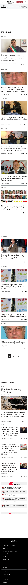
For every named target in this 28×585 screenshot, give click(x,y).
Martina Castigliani (7, 153)
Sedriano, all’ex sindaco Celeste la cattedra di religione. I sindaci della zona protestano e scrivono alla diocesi (13, 89)
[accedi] (25, 2)
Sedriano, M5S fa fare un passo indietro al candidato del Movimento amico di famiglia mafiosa (14, 178)
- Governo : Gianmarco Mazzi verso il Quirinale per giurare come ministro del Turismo (13, 509)
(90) (25, 349)
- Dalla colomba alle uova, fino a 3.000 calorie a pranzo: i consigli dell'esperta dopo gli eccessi (12, 488)
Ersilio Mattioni (6, 124)
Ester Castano (5, 319)
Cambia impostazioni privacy (10, 551)
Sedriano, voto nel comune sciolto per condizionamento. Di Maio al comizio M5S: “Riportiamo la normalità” (13, 149)
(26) (25, 476)
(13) (25, 319)
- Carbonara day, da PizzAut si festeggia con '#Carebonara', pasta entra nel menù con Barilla (12, 502)
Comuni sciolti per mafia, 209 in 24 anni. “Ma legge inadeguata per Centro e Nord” (13, 286)
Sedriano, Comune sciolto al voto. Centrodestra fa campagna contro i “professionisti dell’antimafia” (12, 257)
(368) (25, 153)
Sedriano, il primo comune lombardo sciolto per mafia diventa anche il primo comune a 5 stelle (14, 119)
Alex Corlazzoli (6, 94)
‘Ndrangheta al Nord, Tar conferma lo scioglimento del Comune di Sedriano (13, 315)
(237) (25, 64)
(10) (25, 457)
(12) (25, 291)
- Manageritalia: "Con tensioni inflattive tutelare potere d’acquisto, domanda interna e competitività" (14, 499)
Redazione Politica (6, 438)
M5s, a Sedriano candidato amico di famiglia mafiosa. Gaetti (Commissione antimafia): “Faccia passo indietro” (13, 208)
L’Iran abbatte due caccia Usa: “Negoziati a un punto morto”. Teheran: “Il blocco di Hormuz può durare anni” (12, 392)
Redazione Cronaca (7, 457)
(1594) (25, 124)
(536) (25, 183)
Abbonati (19, 2)
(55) (25, 94)
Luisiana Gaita (5, 291)
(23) (25, 262)
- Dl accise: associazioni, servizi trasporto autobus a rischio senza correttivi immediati (13, 495)
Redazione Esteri (6, 421)
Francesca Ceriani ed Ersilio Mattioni (9, 64)
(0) (25, 421)
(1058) (25, 213)
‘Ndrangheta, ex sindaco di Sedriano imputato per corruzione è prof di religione (13, 344)
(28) (25, 438)
